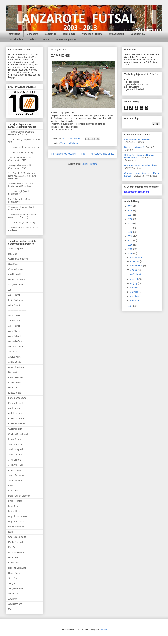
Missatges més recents (63, 153)
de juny (134, 283)
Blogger (103, 629)
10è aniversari (116, 34)
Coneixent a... (138, 34)
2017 (130, 215)
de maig (134, 287)
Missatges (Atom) (89, 164)
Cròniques (14, 34)
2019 (130, 206)
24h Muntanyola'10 (66, 39)
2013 (130, 232)
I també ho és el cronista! (136, 139)
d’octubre (135, 261)
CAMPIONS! (60, 55)
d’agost (134, 270)
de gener (134, 300)
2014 (130, 227)
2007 (130, 306)
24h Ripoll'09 (16, 39)
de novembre (137, 257)
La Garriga (50, 34)
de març (134, 292)
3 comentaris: (74, 138)
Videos (33, 39)
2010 (130, 245)
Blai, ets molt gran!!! (134, 147)
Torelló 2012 (69, 34)
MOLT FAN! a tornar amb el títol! (140, 165)
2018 (130, 210)
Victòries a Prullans (92, 34)
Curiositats (32, 34)
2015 (130, 223)
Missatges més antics (102, 153)
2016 (130, 219)
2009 (130, 249)
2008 (130, 253)
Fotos (46, 39)
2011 (130, 240)
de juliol (134, 279)
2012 (130, 236)
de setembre (136, 265)
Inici (83, 153)
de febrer (135, 296)
